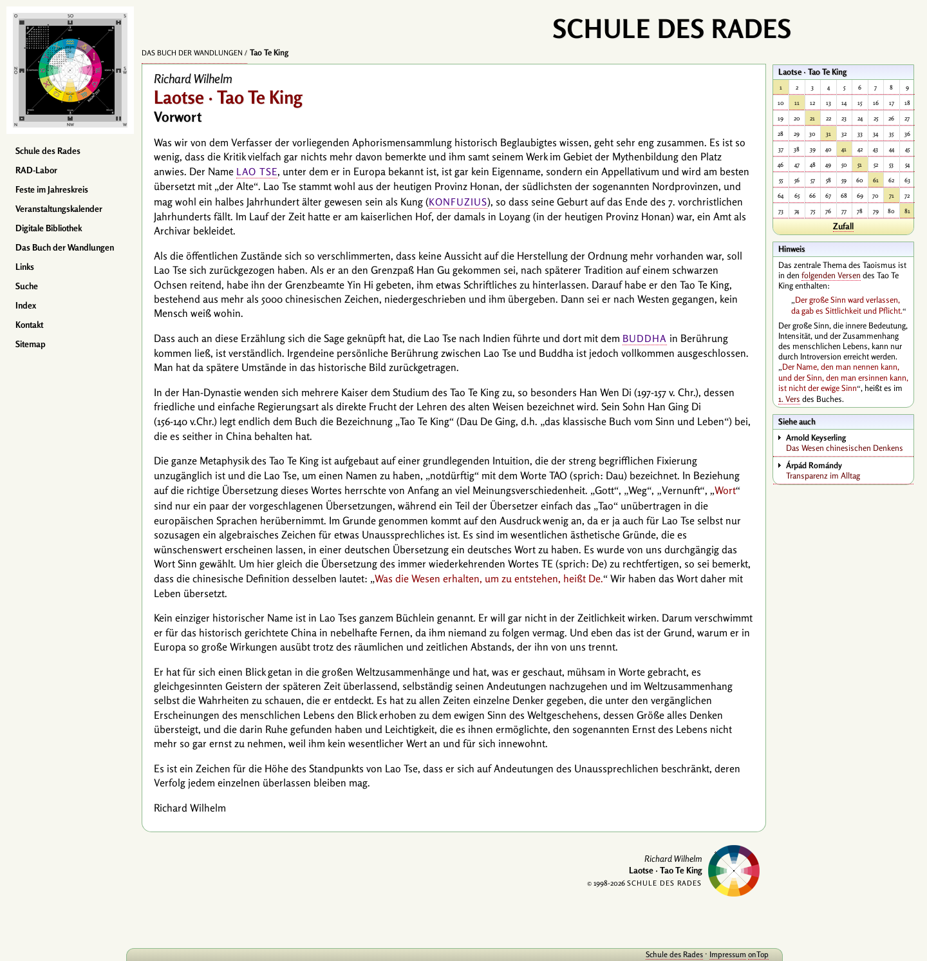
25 (876, 118)
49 (828, 164)
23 (844, 118)
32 (844, 133)
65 (797, 195)
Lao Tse (256, 172)
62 (891, 180)
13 (828, 102)
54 (907, 164)
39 (813, 149)
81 (907, 210)
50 (844, 164)
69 (860, 195)
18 (907, 102)
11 (797, 102)
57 (812, 180)
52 (876, 164)
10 (781, 102)
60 (859, 180)
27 (907, 118)
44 (891, 149)
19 (780, 118)
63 (907, 180)
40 (828, 149)
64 (780, 195)
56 (797, 180)
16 (876, 102)
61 (876, 180)
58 (828, 180)
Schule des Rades (47, 151)
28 (780, 133)
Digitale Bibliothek (48, 228)
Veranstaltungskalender (58, 209)
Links (24, 267)
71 (891, 195)
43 (875, 149)
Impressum (716, 954)
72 (907, 195)
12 (812, 102)
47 (797, 164)
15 (859, 102)
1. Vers (789, 399)
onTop (746, 954)
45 (907, 149)
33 (860, 133)
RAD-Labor (36, 170)
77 (844, 210)
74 (796, 210)
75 (812, 210)
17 (891, 102)
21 (812, 118)
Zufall (843, 226)
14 (844, 102)
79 (876, 210)
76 (828, 210)
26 (891, 118)
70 (875, 195)
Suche (26, 286)
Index (25, 305)
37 (780, 149)
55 (781, 180)
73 (780, 210)
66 (812, 195)
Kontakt (29, 324)
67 (828, 195)
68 (844, 195)
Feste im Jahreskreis (51, 189)
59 (844, 180)
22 (828, 118)
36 (907, 133)
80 (891, 210)
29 (797, 133)
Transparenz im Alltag (849, 470)
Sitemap (30, 344)
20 (797, 118)
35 (891, 133)
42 (860, 149)
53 (891, 164)
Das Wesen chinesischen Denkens (849, 442)
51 (859, 164)
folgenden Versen (831, 275)
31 (828, 133)
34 (875, 133)
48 (813, 164)
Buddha (645, 338)
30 (812, 133)
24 (860, 118)
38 (797, 149)
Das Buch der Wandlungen (64, 247)
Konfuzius (458, 202)
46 (780, 164)
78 (860, 210)
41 (844, 149)
